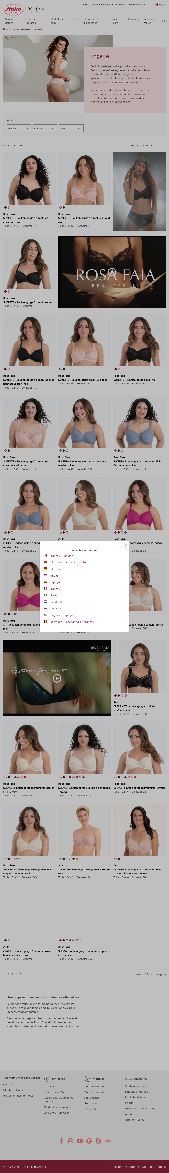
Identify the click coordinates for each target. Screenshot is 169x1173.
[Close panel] (126, 545)
